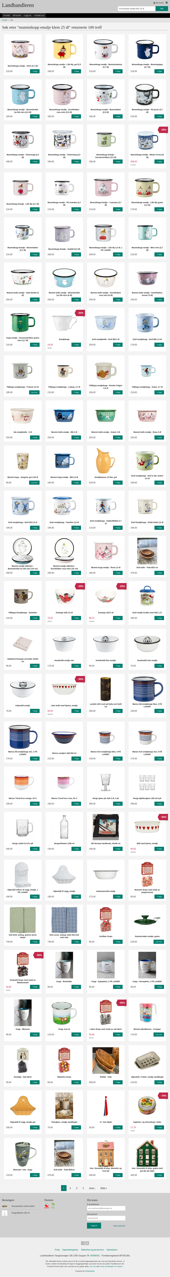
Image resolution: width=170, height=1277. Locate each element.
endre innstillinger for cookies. (111, 1267)
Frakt (57, 1250)
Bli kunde (17, 15)
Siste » (104, 1188)
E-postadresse (93, 1204)
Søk (161, 8)
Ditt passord (92, 1214)
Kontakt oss (39, 15)
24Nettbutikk (90, 1272)
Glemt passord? (119, 1226)
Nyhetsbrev (112, 1250)
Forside (7, 15)
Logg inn (27, 15)
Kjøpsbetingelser (70, 1250)
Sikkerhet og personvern (92, 1250)
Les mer (93, 1267)
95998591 (95, 1256)
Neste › (92, 1188)
